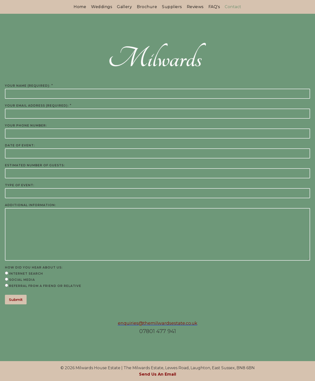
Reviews (195, 6)
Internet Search (26, 273)
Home (80, 6)
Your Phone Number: (26, 125)
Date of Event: (20, 145)
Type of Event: (19, 185)
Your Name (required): (27, 85)
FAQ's (214, 6)
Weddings (101, 6)
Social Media (22, 280)
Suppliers (172, 6)
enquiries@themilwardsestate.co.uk (157, 323)
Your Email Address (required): (37, 105)
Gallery (124, 6)
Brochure (147, 6)
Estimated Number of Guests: (35, 165)
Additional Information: (30, 205)
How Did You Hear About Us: (34, 267)
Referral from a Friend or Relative (45, 286)
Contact (233, 6)
